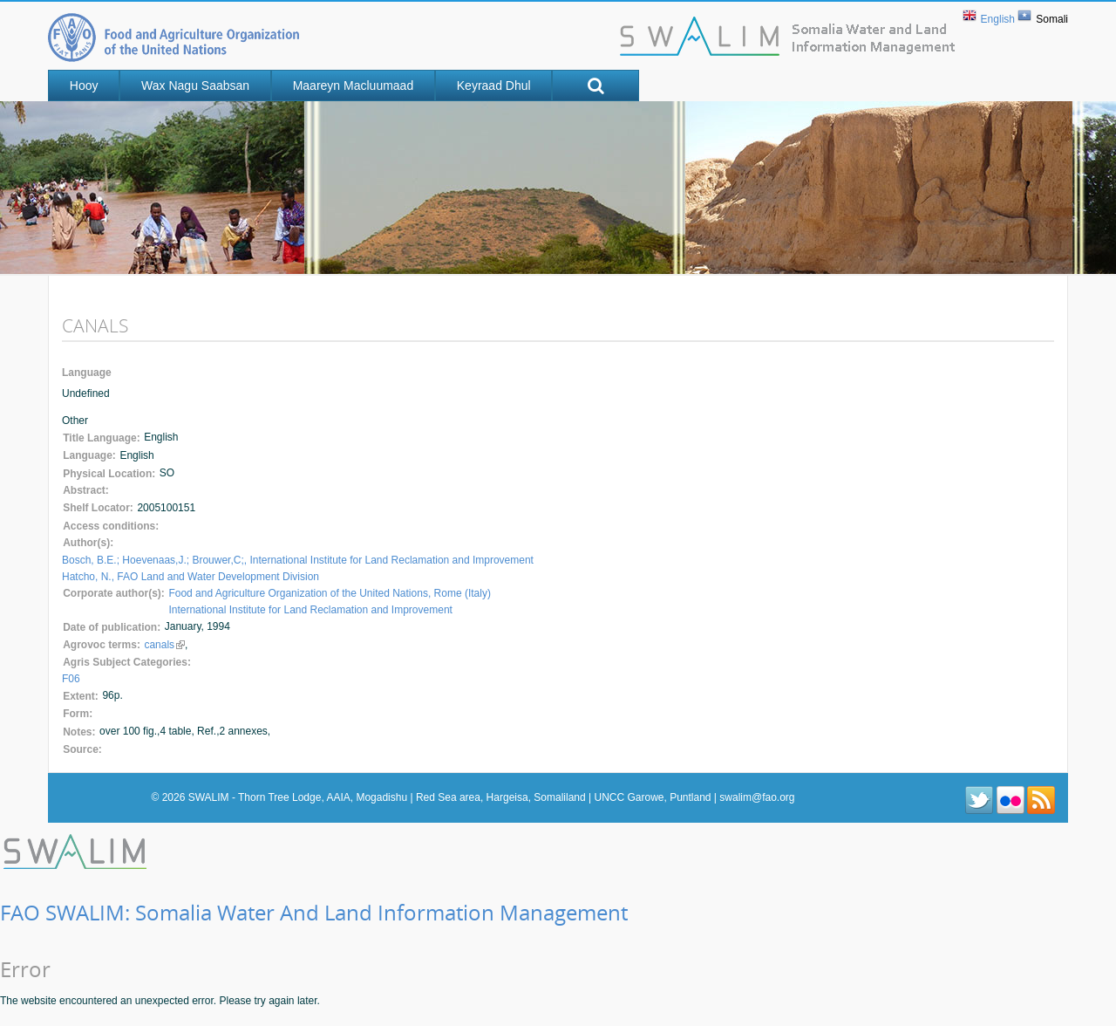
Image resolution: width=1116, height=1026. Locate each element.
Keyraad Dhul (494, 85)
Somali (1052, 19)
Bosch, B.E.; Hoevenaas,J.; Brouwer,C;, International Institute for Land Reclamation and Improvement (298, 560)
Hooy (84, 85)
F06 (71, 679)
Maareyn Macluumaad (353, 85)
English (998, 19)
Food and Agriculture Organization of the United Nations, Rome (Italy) (329, 593)
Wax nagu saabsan (195, 85)
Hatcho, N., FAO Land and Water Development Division (190, 577)
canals (164, 645)
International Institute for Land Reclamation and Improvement (310, 610)
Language (87, 372)
